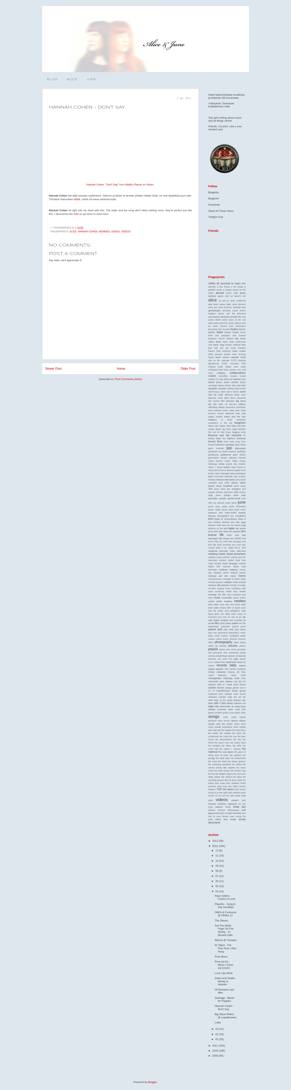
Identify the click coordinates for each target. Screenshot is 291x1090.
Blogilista (213, 192)
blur (244, 344)
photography (223, 642)
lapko (231, 528)
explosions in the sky (220, 423)
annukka (226, 311)
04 (217, 891)
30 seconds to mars (228, 283)
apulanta (225, 316)
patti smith (228, 629)
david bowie (240, 388)
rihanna (231, 672)
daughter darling (226, 388)
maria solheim (223, 557)
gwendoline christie (217, 458)
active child (232, 293)
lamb (219, 525)
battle (220, 332)
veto (210, 800)
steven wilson (238, 720)
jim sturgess (234, 489)
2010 (215, 1050)
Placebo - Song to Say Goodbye (225, 906)
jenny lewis (219, 489)
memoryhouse (215, 579)
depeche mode (215, 398)
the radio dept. (223, 758)
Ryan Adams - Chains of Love (225, 897)
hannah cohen (87, 231)
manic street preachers (232, 553)
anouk (235, 311)
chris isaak (240, 367)
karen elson (240, 510)
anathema (241, 301)
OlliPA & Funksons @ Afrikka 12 (225, 914)
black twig (218, 344)
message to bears (231, 579)
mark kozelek (214, 563)
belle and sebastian (219, 335)
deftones (229, 395)
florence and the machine (225, 435)
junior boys (214, 506)
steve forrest (224, 721)
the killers (226, 746)
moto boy (231, 591)
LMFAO (237, 538)
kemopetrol (223, 515)
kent (210, 518)
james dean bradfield (220, 485)
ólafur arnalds (221, 620)
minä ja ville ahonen (218, 585)
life (222, 534)
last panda (241, 528)
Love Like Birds (224, 973)
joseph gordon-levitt (229, 498)
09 (217, 865)
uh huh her (224, 796)
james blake (238, 482)
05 (217, 886)
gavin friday (240, 445)
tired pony (222, 786)
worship (237, 813)
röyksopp (227, 678)
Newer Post (53, 368)
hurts (243, 470)
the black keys (239, 730)
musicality (227, 597)
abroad (220, 292)
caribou (225, 357)
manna (212, 557)
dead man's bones (230, 392)
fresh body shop (232, 442)
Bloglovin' (213, 198)
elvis (210, 410)
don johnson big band (233, 401)
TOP (219, 789)
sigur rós (213, 706)
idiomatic (229, 476)
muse (217, 597)
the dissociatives (223, 739)
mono (227, 588)
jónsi (235, 495)
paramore (225, 626)
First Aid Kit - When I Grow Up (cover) (224, 964)
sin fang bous (238, 706)
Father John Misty (228, 426)
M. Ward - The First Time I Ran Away (225, 948)
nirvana (222, 608)
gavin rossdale (216, 448)
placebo (233, 645)
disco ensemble (238, 398)
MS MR (222, 595)
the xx (228, 780)
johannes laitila (231, 492)
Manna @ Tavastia (226, 940)
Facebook (214, 204)
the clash (237, 733)
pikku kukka (240, 642)
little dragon (224, 538)
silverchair (225, 706)
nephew (228, 601)
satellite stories (216, 687)
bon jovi (224, 348)
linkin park (233, 535)
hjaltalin (226, 467)
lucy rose (236, 545)
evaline (219, 417)
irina (238, 480)
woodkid (228, 813)
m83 (244, 548)
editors (242, 404)
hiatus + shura (215, 467)
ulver (237, 795)
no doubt (236, 608)
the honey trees (238, 743)
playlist (213, 649)
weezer (219, 806)
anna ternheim (225, 307)
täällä (77, 199)
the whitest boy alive (231, 777)
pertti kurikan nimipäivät (227, 636)
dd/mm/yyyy (213, 392)
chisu (228, 366)
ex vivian (226, 420)
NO (229, 607)
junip (224, 506)
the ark (217, 730)
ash (244, 317)
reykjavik (242, 669)
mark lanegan (229, 563)
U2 (216, 796)
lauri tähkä (223, 531)
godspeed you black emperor (222, 451)
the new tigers (225, 751)
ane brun (213, 304)
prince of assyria (237, 655)
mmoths (212, 588)
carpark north (238, 357)
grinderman (213, 455)
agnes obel (223, 296)
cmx (239, 370)
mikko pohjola (239, 582)
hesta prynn (225, 464)
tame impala (239, 727)
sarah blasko (239, 684)
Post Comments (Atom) (128, 379)
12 (217, 850)
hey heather (240, 464)
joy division (219, 503)
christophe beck (215, 370)
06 (217, 881)
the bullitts (213, 733)
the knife (237, 746)
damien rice (239, 379)
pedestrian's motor (237, 633)
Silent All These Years (221, 210)
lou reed (223, 541)
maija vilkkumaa (238, 551)
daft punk (228, 379)
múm (229, 595)
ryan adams (225, 681)
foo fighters (228, 438)
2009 (215, 1055)
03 (217, 1028)
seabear (228, 694)
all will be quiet (227, 301)
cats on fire (214, 360)
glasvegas (240, 448)
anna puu (212, 307)
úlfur (232, 796)
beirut (243, 332)
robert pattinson (217, 675)
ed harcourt (231, 404)
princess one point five (220, 659)
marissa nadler (226, 560)
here (76, 213)
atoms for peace (227, 323)
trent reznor (240, 789)
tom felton (233, 786)
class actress (230, 370)
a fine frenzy (223, 287)
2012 (215, 846)
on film (215, 623)
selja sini (232, 697)
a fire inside (237, 287)
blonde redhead (233, 345)
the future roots (222, 743)
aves (231, 326)
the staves (229, 767)
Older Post (188, 368)
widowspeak (233, 810)
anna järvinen (239, 304)
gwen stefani (239, 455)
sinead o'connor (217, 709)
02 (217, 1034)
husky (211, 473)
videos (125, 231)
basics (234, 329)
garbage (229, 444)
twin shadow (234, 793)
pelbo (210, 636)
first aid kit (213, 432)
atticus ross (240, 323)
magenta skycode (218, 551)
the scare (212, 761)
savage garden (232, 688)
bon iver (213, 348)
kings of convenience (225, 519)
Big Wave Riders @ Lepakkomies (226, 1016)
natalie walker (215, 601)
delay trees (240, 395)
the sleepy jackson (237, 761)
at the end (240, 320)
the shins (222, 761)
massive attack (231, 566)
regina (242, 665)
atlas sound (213, 323)
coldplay (221, 373)
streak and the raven (220, 724)
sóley (243, 713)
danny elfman (224, 385)
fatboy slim (213, 426)
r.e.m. (211, 662)
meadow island (220, 573)
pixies (211, 646)
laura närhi (213, 531)
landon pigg (240, 525)
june (242, 502)
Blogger (152, 1082)
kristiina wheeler (221, 522)
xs (214, 816)
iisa (235, 476)
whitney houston (216, 810)
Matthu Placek (133, 184)
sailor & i (221, 684)
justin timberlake (237, 506)
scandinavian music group (231, 690)
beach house (232, 332)
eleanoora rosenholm (236, 407)
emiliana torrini (221, 410)
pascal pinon (239, 626)
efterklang (213, 407)
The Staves (221, 920)
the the (211, 774)
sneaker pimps (221, 713)
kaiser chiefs (214, 510)
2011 (215, 1045)
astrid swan (227, 320)
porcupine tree (220, 653)
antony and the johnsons (232, 314)
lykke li (219, 548)
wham (228, 807)
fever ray (220, 429)
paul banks (240, 629)
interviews (229, 479)
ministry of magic (238, 585)
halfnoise (233, 458)
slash (230, 709)
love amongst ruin (237, 541)
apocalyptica (214, 317)
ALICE (72, 79)
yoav (232, 816)
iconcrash (219, 476)
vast (243, 795)
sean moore (240, 694)
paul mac (212, 633)
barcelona (213, 329)
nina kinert (235, 604)
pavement (222, 633)
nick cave (213, 604)
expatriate (241, 420)
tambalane (227, 727)
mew (243, 579)
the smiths (237, 764)
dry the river (215, 404)
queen (243, 659)
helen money (239, 461)
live (232, 538)
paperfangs (213, 626)
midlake (228, 582)
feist (239, 426)
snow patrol (234, 713)
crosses (233, 376)
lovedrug (227, 545)
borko (233, 348)
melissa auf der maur (222, 576)
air (231, 296)
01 (217, 1039)
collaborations (237, 372)
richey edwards (217, 672)
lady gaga (241, 522)
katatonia (212, 513)
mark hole (240, 560)
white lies (239, 806)
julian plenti (231, 503)
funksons (220, 444)
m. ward (228, 547)
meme (242, 575)
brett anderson (223, 351)
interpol (220, 479)
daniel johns (215, 382)
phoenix (233, 639)
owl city (242, 623)
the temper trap (238, 771)
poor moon (231, 649)
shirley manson (234, 703)
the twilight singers (224, 774)
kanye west (227, 510)
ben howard (239, 335)
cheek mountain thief (234, 363)
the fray (237, 739)
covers (212, 375)
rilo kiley (241, 672)
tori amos (228, 789)
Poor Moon (221, 956)
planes (243, 646)
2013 (215, 840)
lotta (217, 541)
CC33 (234, 360)
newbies (104, 231)
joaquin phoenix (215, 492)
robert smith (238, 675)
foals (218, 438)
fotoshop (241, 438)
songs (115, 231)
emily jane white (237, 410)
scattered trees (215, 694)
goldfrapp (241, 451)
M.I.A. (237, 548)
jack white (224, 483)
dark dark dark (239, 385)
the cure (233, 736)
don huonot (214, 401)
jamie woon (240, 486)
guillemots (225, 454)
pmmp (222, 649)
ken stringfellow (238, 516)
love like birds (215, 545)
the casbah (225, 733)
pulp (236, 658)
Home (121, 368)
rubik (236, 678)
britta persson (215, 354)
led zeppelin (235, 531)
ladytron (212, 525)
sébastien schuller (217, 697)
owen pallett (231, 623)
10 (217, 860)
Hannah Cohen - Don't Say (224, 1007)
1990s (211, 283)
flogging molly (239, 432)
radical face (219, 662)
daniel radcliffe (231, 382)
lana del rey (227, 525)
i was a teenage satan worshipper (230, 473)
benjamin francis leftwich (220, 338)
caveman (225, 360)
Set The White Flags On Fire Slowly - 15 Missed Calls (224, 930)
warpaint (232, 803)
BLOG (52, 79)
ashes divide (214, 320)
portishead (234, 653)
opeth (222, 623)
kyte (232, 522)
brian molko (239, 351)
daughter (213, 388)
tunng (211, 793)
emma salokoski (226, 413)
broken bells (230, 354)
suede (218, 727)
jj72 (244, 489)
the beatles (226, 730)
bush (218, 357)
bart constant (224, 329)
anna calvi (225, 304)
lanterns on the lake (218, 528)
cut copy (219, 379)
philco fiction (222, 639)
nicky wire (224, 604)
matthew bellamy (228, 569)
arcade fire (236, 316)
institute (212, 480)
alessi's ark (240, 296)
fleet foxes (225, 432)
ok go (238, 617)
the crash (224, 736)
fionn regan (231, 429)
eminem (212, 413)
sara (229, 684)
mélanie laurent (238, 573)
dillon (226, 398)
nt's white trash (228, 614)
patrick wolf (215, 629)
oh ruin (231, 617)
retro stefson (231, 669)
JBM (210, 489)
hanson (219, 461)
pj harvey (220, 645)
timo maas (220, 783)
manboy (213, 553)
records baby (227, 665)
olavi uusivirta (235, 620)
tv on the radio (221, 793)
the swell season (222, 771)
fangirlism (240, 422)
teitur (210, 730)
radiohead (231, 662)
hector (227, 461)
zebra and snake (225, 819)
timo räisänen (232, 783)
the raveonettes (238, 758)
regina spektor (216, 669)
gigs (229, 448)
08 (217, 870)
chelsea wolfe (215, 367)
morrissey (219, 591)
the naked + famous (230, 749)
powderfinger (222, 656)
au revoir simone (217, 326)
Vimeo (150, 184)
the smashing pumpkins (219, 764)
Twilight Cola (215, 216)
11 (217, 855)
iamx (210, 476)
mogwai (220, 588)
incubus (242, 476)
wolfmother (219, 813)
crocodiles (223, 376)
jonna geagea (223, 495)
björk (218, 341)
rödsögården (215, 678)
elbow (221, 407)
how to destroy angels (230, 470)
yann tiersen (222, 816)
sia (244, 703)
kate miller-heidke (228, 513)
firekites (242, 429)
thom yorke (237, 780)
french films (215, 441)
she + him (220, 703)
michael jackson (215, 582)
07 (217, 876)
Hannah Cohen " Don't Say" (102, 184)
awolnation (241, 326)
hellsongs (212, 464)
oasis (240, 614)
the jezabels (214, 746)
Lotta (218, 1022)
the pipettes (235, 755)
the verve (237, 774)
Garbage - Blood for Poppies (224, 999)
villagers (235, 800)
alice (73, 231)
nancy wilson (239, 598)
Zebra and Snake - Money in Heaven (226, 981)
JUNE (91, 79)
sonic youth (229, 717)
